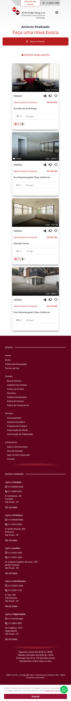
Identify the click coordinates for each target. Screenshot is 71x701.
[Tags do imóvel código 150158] (35, 224)
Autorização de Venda (17, 430)
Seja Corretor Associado (18, 455)
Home (8, 355)
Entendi (35, 696)
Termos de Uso (12, 368)
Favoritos (11, 393)
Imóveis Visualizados (17, 397)
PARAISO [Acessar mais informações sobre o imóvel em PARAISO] (18, 96)
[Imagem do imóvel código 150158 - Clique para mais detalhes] (35, 212)
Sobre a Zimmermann (17, 446)
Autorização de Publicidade (20, 434)
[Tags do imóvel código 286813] (35, 158)
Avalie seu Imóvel (15, 389)
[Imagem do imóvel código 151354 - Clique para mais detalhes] (35, 77)
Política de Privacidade (15, 364)
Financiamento (14, 418)
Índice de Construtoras (18, 405)
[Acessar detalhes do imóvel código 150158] (35, 257)
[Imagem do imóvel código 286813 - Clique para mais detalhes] (35, 146)
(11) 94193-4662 (14, 618)
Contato (11, 459)
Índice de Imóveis (15, 401)
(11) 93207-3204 (14, 585)
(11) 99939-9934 (14, 519)
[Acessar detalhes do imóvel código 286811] (35, 324)
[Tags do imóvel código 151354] (35, 89)
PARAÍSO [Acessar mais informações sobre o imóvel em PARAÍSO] (18, 164)
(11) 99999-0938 (14, 486)
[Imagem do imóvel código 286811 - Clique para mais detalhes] (35, 281)
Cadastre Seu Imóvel (17, 385)
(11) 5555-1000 (13, 552)
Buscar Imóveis (35, 41)
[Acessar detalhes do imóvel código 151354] (35, 122)
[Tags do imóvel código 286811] (35, 293)
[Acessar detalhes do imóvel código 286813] (35, 190)
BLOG (8, 360)
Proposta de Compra (17, 426)
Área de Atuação (15, 450)
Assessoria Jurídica (16, 422)
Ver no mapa (11, 507)
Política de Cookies (52, 690)
